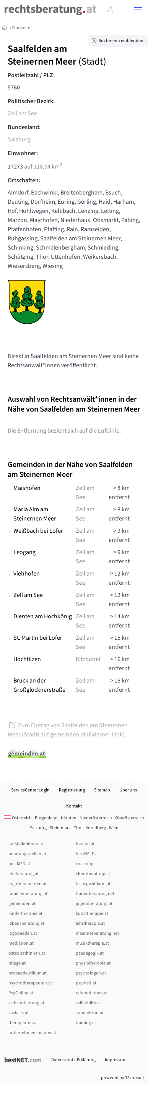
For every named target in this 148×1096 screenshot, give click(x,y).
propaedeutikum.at (27, 973)
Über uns (128, 790)
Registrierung (72, 790)
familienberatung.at (27, 893)
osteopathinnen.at (26, 953)
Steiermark (60, 828)
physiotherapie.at (93, 963)
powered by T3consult (122, 1078)
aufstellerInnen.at (25, 844)
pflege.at (17, 963)
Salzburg (19, 139)
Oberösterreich (129, 818)
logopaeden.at (22, 933)
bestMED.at (19, 864)
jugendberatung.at (94, 903)
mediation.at (21, 943)
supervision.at (90, 1013)
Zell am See (22, 113)
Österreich (18, 818)
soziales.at (18, 1013)
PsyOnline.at (20, 993)
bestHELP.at (87, 854)
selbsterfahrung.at (26, 1003)
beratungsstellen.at (27, 854)
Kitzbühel (88, 659)
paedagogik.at (90, 953)
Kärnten (68, 818)
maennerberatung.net (97, 933)
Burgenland (46, 818)
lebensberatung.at (26, 923)
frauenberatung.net (95, 893)
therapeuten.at (23, 1023)
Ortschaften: (24, 180)
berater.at (85, 844)
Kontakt (74, 806)
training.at (86, 1023)
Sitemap (102, 790)
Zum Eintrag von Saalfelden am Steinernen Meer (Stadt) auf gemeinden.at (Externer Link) (68, 730)
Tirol (78, 828)
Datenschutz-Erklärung (73, 1060)
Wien (114, 828)
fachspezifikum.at (93, 883)
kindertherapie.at (25, 913)
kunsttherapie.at (92, 913)
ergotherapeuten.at (27, 883)
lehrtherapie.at (90, 923)
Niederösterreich (96, 818)
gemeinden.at (22, 903)
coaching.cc (87, 864)
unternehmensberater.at (32, 1033)
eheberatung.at (23, 874)
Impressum (116, 1060)
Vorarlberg (96, 828)
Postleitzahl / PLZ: (31, 75)
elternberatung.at (93, 874)
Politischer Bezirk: (31, 101)
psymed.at (86, 983)
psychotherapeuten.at (30, 983)
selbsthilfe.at (88, 1003)
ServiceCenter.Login (30, 790)
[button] (138, 10)
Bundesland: (24, 127)
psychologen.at (91, 973)
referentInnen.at (92, 993)
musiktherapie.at (92, 943)
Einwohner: (23, 153)
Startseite (21, 27)
